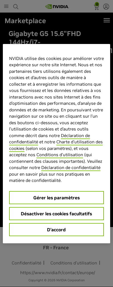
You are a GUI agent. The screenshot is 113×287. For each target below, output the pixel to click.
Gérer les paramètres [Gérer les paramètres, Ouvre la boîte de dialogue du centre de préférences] (56, 197)
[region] (56, 143)
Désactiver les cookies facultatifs (56, 213)
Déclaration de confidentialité (70, 167)
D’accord (56, 229)
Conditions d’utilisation (59, 154)
